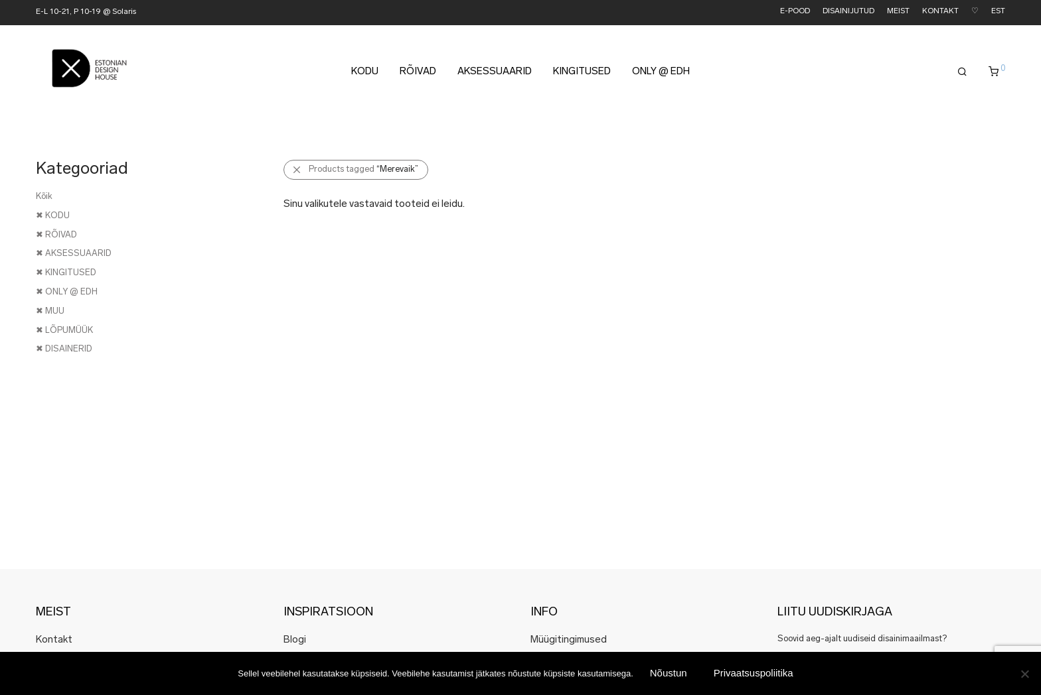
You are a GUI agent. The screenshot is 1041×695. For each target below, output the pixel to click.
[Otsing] (962, 74)
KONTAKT (940, 11)
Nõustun (668, 672)
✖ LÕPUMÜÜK (64, 330)
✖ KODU (53, 216)
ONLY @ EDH (661, 74)
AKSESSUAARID (494, 74)
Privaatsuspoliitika (753, 672)
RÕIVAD (418, 74)
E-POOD (795, 11)
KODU (364, 74)
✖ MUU (50, 311)
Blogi (294, 640)
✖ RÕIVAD (56, 235)
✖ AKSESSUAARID (74, 253)
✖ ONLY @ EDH (67, 292)
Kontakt (54, 640)
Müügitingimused (568, 640)
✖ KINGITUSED (66, 273)
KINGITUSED (582, 74)
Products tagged (363, 169)
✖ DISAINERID (64, 349)
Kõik (44, 196)
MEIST (898, 11)
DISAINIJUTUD (848, 11)
